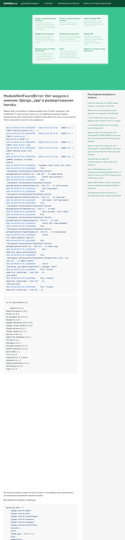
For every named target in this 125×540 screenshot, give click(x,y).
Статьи (49, 3)
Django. (10, 3)
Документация (30, 3)
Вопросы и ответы (68, 3)
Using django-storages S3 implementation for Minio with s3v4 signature (102, 162)
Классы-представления (97, 3)
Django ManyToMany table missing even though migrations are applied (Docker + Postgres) (104, 185)
